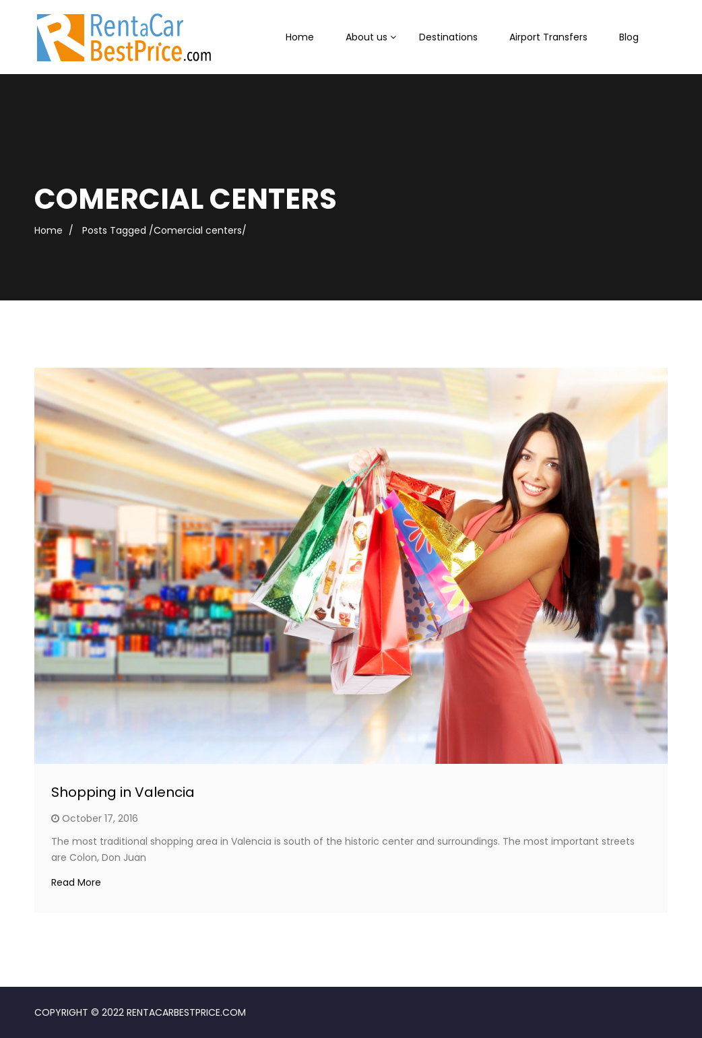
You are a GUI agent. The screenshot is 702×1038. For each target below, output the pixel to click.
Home (300, 37)
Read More (76, 882)
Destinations (448, 37)
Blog (629, 37)
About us (366, 37)
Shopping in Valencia (123, 792)
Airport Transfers (548, 37)
